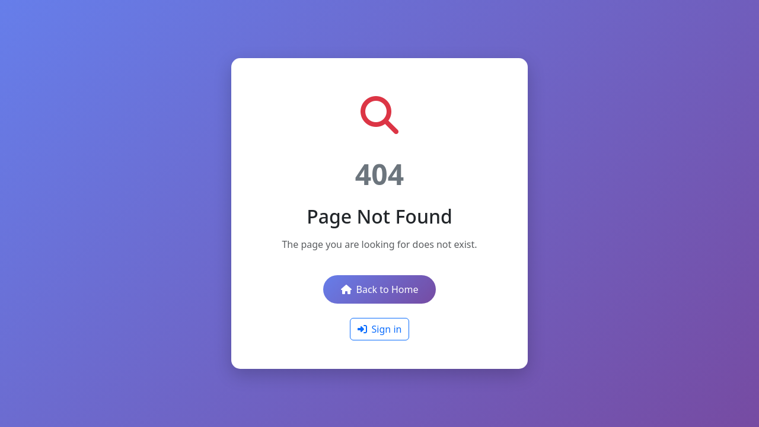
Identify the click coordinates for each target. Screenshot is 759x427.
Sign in (380, 329)
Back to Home (380, 289)
